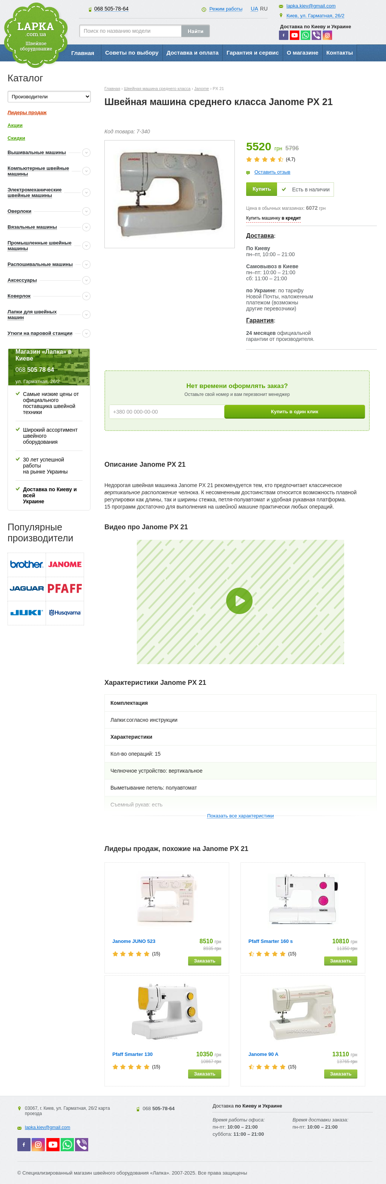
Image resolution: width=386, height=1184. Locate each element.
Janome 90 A (263, 1054)
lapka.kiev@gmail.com (310, 6)
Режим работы (225, 9)
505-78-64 (111, 9)
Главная (82, 53)
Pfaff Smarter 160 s (270, 941)
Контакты (339, 52)
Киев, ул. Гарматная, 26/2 (315, 15)
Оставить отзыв (272, 172)
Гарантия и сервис (253, 52)
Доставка (260, 235)
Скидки (16, 138)
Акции (15, 125)
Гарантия (260, 320)
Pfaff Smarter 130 (132, 1054)
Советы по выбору (132, 52)
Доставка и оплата (193, 52)
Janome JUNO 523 (133, 941)
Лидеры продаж (27, 112)
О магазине (303, 52)
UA (254, 9)
